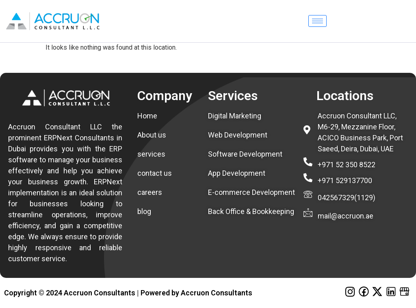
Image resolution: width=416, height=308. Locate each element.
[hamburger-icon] (317, 21)
